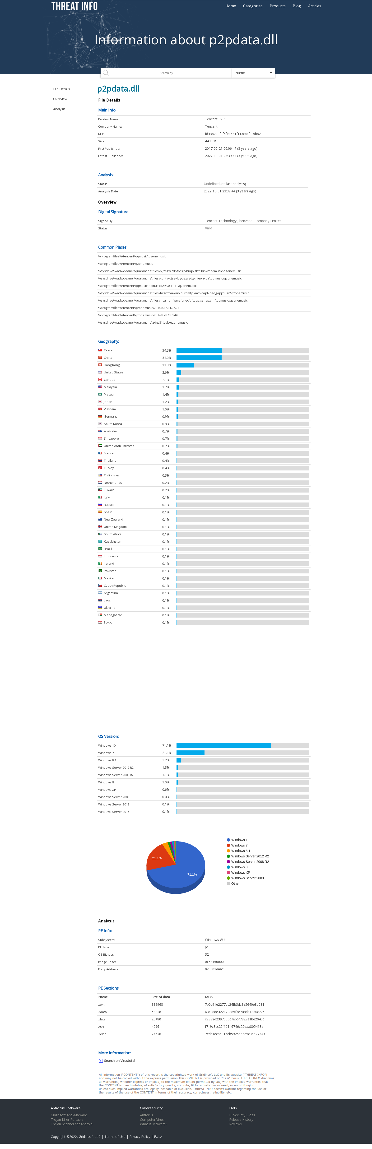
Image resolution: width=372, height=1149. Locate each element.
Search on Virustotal (119, 1060)
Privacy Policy (139, 1136)
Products (278, 6)
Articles (314, 6)
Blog (297, 6)
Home (230, 6)
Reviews (235, 1124)
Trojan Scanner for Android (72, 1124)
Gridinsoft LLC (90, 1136)
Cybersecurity (151, 1108)
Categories (253, 6)
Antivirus (146, 1115)
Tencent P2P (215, 119)
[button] (253, 73)
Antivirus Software (66, 1108)
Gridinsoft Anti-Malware (69, 1115)
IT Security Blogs (242, 1115)
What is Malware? (153, 1124)
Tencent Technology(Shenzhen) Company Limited (243, 221)
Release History (241, 1119)
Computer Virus (152, 1119)
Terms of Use (115, 1136)
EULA (158, 1136)
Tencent (211, 126)
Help (233, 1108)
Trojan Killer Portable (67, 1119)
